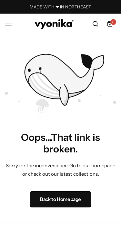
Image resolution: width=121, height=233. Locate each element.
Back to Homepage (60, 199)
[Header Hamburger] (11, 24)
